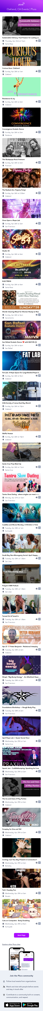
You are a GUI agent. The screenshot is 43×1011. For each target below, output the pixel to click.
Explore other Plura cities (11, 944)
